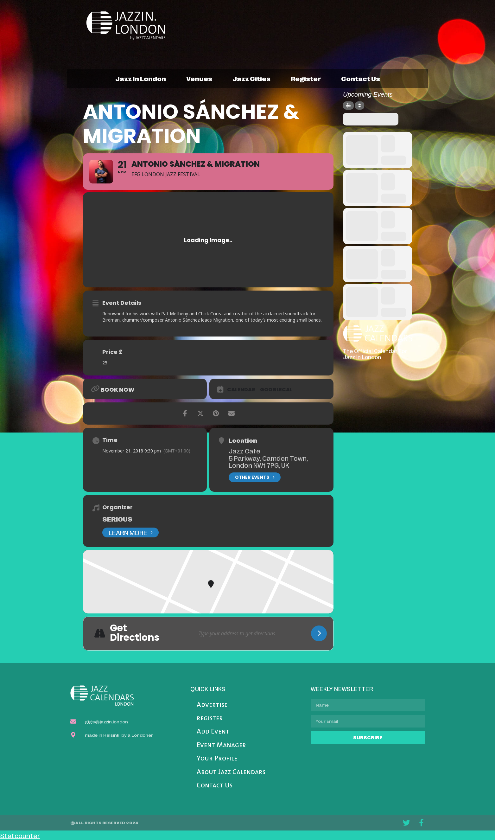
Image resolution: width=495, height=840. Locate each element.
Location (243, 440)
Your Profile (217, 758)
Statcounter (20, 835)
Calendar (241, 390)
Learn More (130, 532)
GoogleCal (276, 390)
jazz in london (140, 78)
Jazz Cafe (244, 450)
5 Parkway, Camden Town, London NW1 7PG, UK (268, 461)
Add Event (213, 731)
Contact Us (214, 785)
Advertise (212, 705)
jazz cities (251, 78)
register (306, 78)
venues (199, 78)
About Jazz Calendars (231, 772)
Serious (117, 519)
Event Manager (221, 745)
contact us (360, 78)
